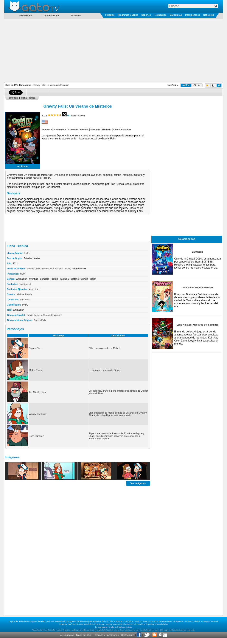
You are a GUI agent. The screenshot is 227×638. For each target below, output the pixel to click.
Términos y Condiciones (106, 635)
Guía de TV (11, 85)
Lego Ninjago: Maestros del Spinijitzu (197, 324)
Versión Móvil (67, 635)
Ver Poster (22, 166)
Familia (84, 129)
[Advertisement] (113, 50)
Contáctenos (127, 635)
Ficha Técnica (28, 98)
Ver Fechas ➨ (79, 268)
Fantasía (95, 129)
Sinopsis (13, 98)
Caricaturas (176, 15)
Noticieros (208, 15)
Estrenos (76, 15)
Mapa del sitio (83, 635)
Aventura (47, 129)
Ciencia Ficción (122, 129)
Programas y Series (128, 15)
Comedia (73, 129)
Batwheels (197, 251)
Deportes (146, 15)
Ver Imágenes (138, 483)
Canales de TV (51, 15)
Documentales (192, 15)
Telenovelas (160, 15)
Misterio (106, 129)
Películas (109, 15)
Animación (60, 129)
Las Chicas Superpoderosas (197, 287)
